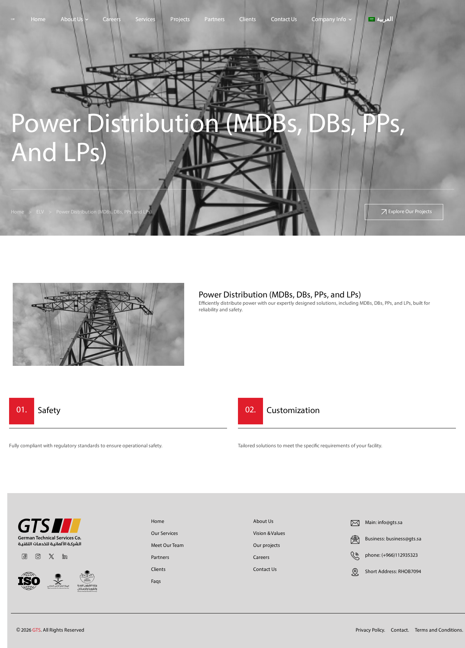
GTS (36, 630)
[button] (404, 212)
